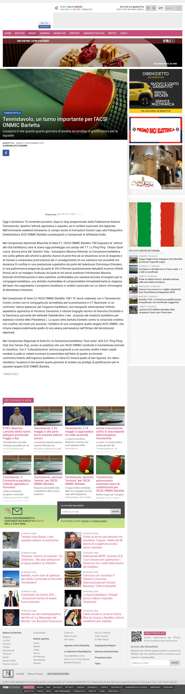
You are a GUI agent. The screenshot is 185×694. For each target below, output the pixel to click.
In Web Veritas (102, 639)
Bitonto (69, 687)
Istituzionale (8, 650)
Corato (104, 687)
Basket (36, 646)
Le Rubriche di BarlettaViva (77, 651)
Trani (102, 691)
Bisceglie (57, 687)
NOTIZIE (20, 33)
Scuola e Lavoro (10, 664)
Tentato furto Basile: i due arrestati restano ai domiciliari (39, 538)
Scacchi (37, 663)
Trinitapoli (113, 691)
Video (98, 663)
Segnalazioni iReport (105, 645)
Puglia (40, 691)
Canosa (80, 687)
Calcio (36, 643)
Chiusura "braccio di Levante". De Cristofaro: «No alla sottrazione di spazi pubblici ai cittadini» (41, 559)
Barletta (29, 687)
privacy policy (100, 521)
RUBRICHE (60, 33)
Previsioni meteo (103, 657)
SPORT (32, 33)
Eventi (6, 657)
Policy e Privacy (35, 674)
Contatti (20, 674)
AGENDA (45, 33)
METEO (112, 33)
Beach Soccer (70, 636)
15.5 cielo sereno (75, 7)
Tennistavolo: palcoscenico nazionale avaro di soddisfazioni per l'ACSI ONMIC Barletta (110, 483)
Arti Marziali (39, 656)
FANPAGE (44, 27)
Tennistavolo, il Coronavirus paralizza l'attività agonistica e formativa (17, 482)
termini (85, 521)
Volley (36, 649)
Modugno (168, 687)
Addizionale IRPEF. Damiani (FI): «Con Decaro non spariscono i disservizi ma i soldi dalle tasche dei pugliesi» (103, 561)
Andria (39, 687)
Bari (48, 687)
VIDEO (124, 33)
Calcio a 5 (69, 632)
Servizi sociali (9, 660)
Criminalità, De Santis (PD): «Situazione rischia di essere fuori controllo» (39, 598)
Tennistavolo (39, 660)
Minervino (155, 687)
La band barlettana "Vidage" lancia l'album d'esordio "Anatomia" (100, 598)
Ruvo (48, 691)
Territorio (7, 653)
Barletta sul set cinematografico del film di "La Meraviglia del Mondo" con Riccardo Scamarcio (41, 617)
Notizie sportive (41, 638)
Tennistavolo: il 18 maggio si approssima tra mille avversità (79, 432)
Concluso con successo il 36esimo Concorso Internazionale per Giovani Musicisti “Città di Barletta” (99, 581)
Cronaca (7, 643)
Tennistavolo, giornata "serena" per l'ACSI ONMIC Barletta (48, 480)
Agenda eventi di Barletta (76, 645)
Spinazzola (79, 691)
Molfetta (29, 691)
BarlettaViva (20, 15)
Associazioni (39, 632)
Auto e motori (101, 636)
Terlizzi (92, 691)
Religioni (7, 637)
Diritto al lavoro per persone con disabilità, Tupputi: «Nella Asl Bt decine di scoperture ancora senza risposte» (103, 542)
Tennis (36, 653)
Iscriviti (115, 511)
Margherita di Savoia (136, 687)
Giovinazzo (117, 687)
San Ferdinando (62, 691)
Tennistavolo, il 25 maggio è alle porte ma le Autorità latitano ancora (48, 433)
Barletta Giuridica (72, 662)
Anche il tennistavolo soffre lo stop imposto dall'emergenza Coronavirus (110, 433)
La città (6, 640)
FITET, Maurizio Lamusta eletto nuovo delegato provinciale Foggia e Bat (17, 433)
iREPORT (75, 33)
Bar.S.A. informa (102, 632)
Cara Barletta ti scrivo (74, 655)
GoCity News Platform (58, 674)
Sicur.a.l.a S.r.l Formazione (76, 659)
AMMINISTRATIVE (94, 33)
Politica (6, 647)
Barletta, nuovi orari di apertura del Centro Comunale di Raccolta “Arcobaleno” (41, 579)
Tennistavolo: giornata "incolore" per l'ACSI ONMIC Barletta (79, 480)
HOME (7, 33)
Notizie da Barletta (12, 632)
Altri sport (69, 639)
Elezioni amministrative (106, 651)
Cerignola (92, 687)
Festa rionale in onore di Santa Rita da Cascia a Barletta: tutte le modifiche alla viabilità (103, 617)
